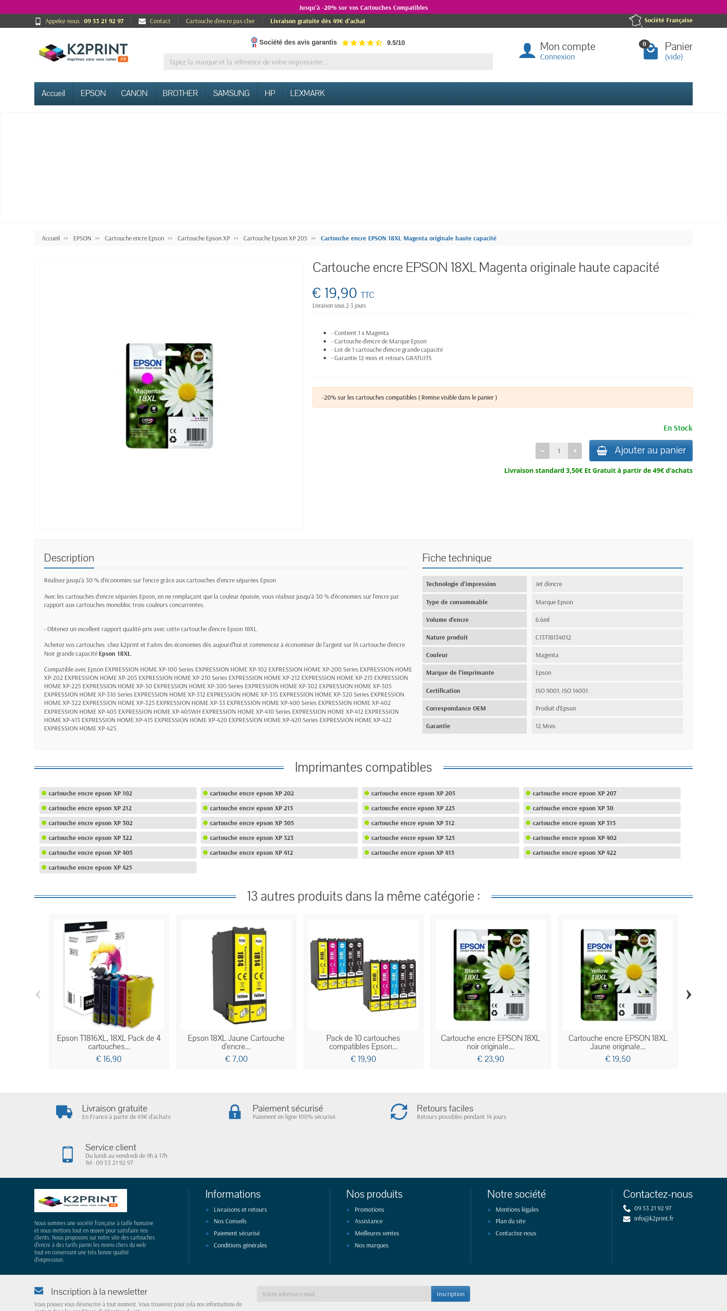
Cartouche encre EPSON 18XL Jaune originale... (618, 1042)
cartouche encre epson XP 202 (252, 793)
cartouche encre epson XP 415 (412, 852)
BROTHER (180, 93)
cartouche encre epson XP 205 (413, 793)
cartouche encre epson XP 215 (251, 808)
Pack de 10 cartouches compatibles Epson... (363, 1042)
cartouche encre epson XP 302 (91, 823)
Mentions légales (517, 1170)
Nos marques (372, 1206)
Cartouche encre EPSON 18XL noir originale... (490, 1042)
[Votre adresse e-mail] (344, 1255)
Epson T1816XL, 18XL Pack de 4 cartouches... (109, 1042)
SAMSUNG (231, 93)
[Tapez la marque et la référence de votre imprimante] (328, 62)
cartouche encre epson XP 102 (90, 793)
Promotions (369, 1170)
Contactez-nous (516, 1194)
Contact (155, 21)
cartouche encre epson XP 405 (91, 852)
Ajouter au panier (639, 451)
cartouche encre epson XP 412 (251, 852)
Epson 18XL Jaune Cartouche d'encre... (236, 1042)
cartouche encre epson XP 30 (573, 808)
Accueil (53, 93)
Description (69, 558)
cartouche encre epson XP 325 (413, 837)
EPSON (93, 93)
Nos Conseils (230, 1182)
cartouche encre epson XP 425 (90, 867)
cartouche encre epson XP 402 (575, 837)
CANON (134, 93)
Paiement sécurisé (237, 1194)
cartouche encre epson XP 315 (574, 823)
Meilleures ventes (377, 1194)
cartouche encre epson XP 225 (413, 808)
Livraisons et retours (240, 1170)
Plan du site (510, 1182)
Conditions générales (240, 1206)
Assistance (369, 1182)
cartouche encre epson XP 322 (90, 837)
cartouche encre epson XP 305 (252, 823)
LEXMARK (307, 93)
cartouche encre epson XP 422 (574, 852)
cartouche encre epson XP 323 (251, 837)
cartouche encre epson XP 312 (412, 823)
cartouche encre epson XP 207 (574, 793)
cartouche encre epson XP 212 (90, 808)
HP (270, 93)
